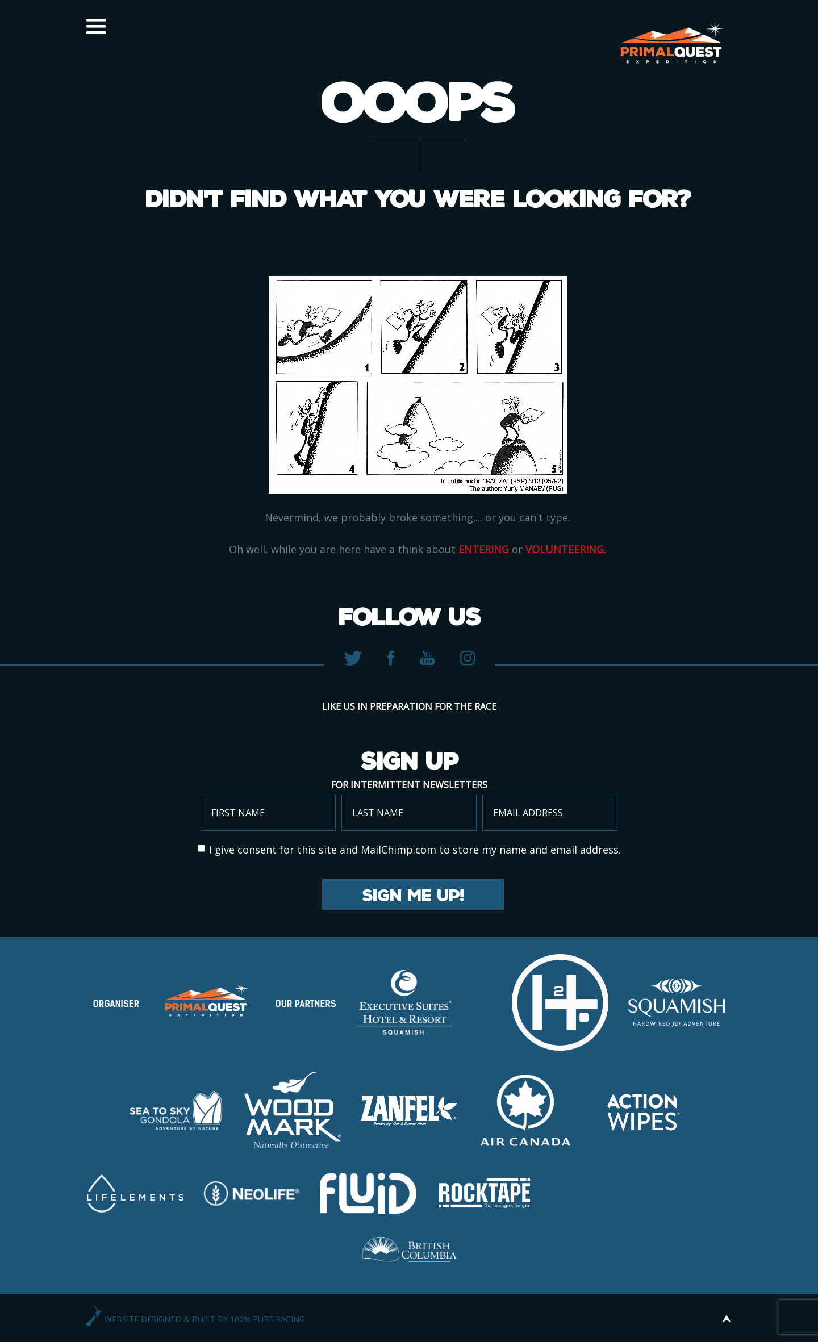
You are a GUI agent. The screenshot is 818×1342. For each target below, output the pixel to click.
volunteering (564, 549)
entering (483, 549)
